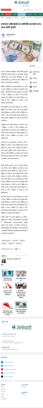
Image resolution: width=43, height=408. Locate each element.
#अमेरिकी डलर (22, 240)
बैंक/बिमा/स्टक (9, 18)
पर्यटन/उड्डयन (16, 18)
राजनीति (15, 15)
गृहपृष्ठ (2, 387)
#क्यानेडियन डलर (19, 243)
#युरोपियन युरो (4, 243)
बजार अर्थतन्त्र (22, 15)
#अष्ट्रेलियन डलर (11, 243)
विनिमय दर (3, 389)
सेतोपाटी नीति (3, 399)
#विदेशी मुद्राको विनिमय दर (6, 240)
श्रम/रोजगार (30, 18)
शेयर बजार (3, 392)
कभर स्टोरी (8, 15)
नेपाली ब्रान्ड (29, 15)
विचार (35, 15)
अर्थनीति (2, 18)
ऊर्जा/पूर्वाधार (23, 18)
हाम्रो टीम (23, 394)
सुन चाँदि (2, 394)
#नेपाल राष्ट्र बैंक (15, 240)
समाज (40, 15)
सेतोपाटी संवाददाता (10, 35)
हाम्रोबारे (2, 397)
